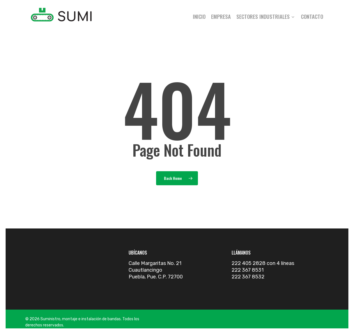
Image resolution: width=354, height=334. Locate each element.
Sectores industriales (265, 16)
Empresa (221, 16)
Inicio (199, 16)
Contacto (312, 16)
